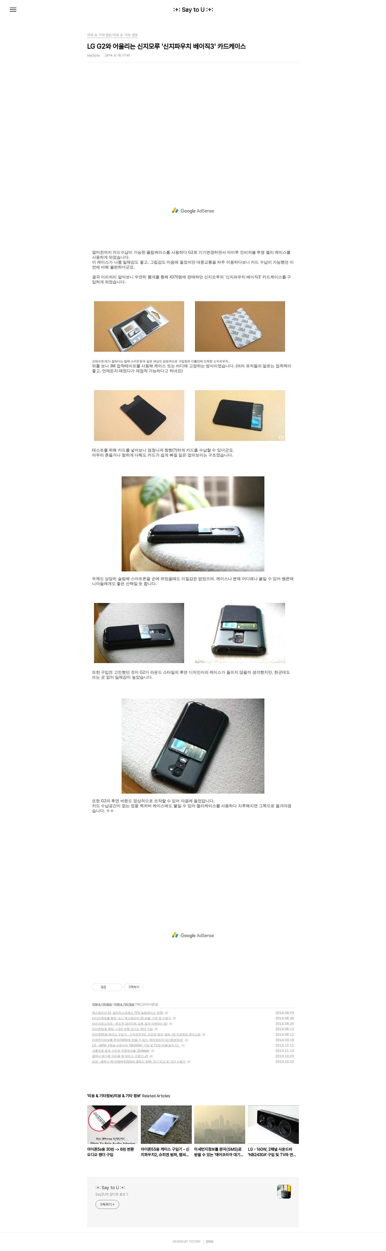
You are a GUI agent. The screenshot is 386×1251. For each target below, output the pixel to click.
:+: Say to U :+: (193, 10)
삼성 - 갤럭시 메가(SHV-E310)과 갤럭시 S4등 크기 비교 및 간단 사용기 (139, 1061)
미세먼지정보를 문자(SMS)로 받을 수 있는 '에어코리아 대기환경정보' (137, 1040)
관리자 (209, 1241)
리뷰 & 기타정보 (102, 1004)
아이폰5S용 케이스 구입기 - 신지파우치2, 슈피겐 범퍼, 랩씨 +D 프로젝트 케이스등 (146, 1034)
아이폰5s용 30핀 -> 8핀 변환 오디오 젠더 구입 (122, 1029)
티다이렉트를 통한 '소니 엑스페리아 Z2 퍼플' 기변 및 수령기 (131, 1018)
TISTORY (195, 1241)
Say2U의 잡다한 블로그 (112, 1194)
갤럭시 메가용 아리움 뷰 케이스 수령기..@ (120, 1056)
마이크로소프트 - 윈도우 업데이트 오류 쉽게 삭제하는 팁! (130, 1023)
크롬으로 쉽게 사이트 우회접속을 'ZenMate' (120, 1050)
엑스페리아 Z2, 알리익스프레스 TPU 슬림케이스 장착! (127, 1013)
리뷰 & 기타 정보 (124, 1004)
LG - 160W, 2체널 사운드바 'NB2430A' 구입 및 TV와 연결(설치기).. (136, 1045)
